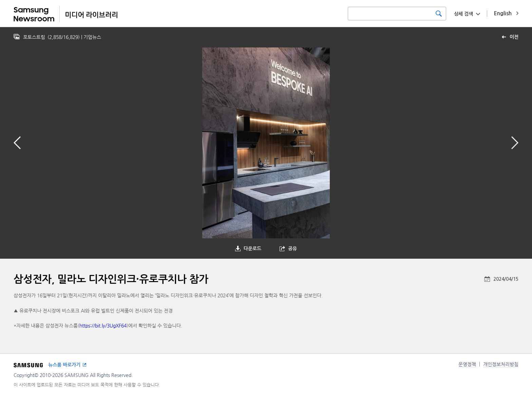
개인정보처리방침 (500, 364)
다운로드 (252, 248)
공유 (292, 248)
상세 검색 (463, 14)
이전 (514, 37)
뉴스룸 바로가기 (64, 364)
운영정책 (467, 364)
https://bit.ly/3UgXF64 (103, 325)
